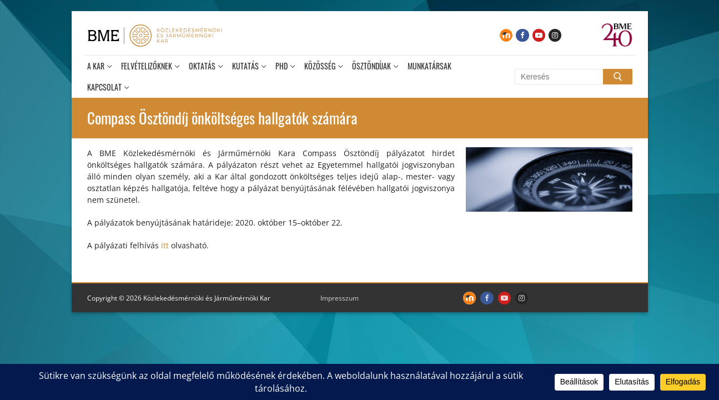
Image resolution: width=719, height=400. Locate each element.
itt (166, 245)
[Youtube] (538, 35)
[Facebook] (522, 35)
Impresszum (339, 298)
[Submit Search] (617, 76)
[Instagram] (555, 35)
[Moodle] (506, 35)
